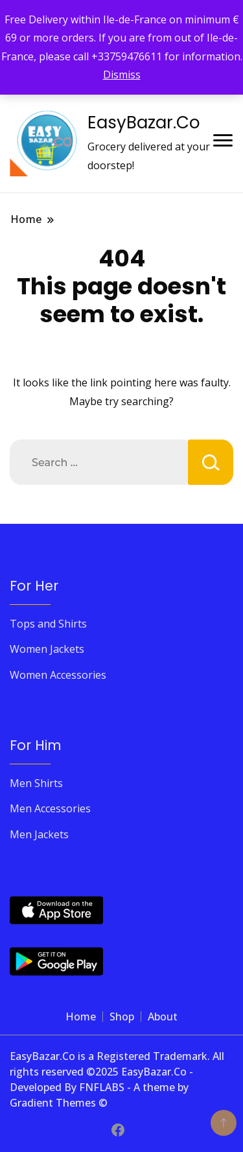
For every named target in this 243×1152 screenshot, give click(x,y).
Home (80, 1016)
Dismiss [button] (122, 74)
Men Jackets (39, 834)
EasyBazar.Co (143, 122)
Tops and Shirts (48, 624)
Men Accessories (50, 808)
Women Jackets (47, 649)
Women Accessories (58, 675)
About (163, 1016)
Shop (122, 1016)
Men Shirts (36, 783)
